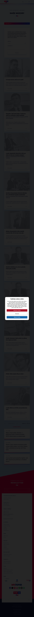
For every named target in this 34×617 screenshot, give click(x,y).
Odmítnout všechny (17, 310)
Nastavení (17, 313)
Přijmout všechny (17, 317)
